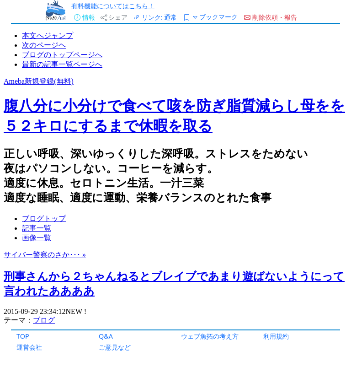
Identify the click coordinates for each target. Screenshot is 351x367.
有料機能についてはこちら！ (112, 5)
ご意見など (115, 347)
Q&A (106, 336)
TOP (22, 336)
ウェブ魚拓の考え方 (210, 336)
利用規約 (276, 336)
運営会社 (29, 347)
